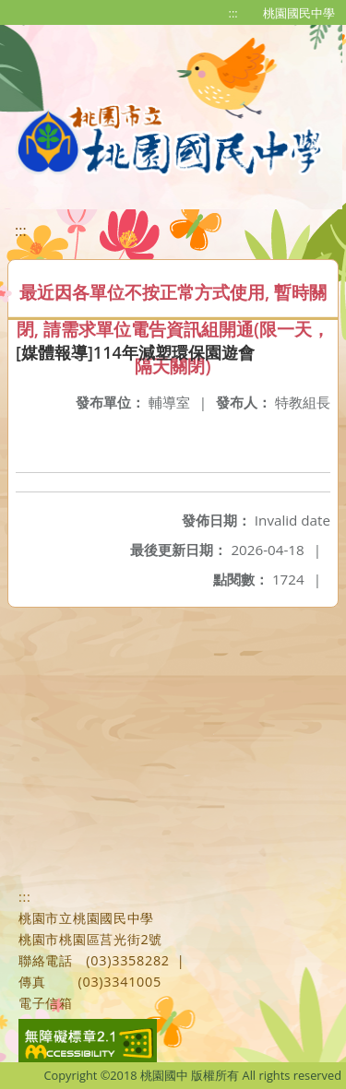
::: (233, 13)
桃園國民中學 (299, 13)
